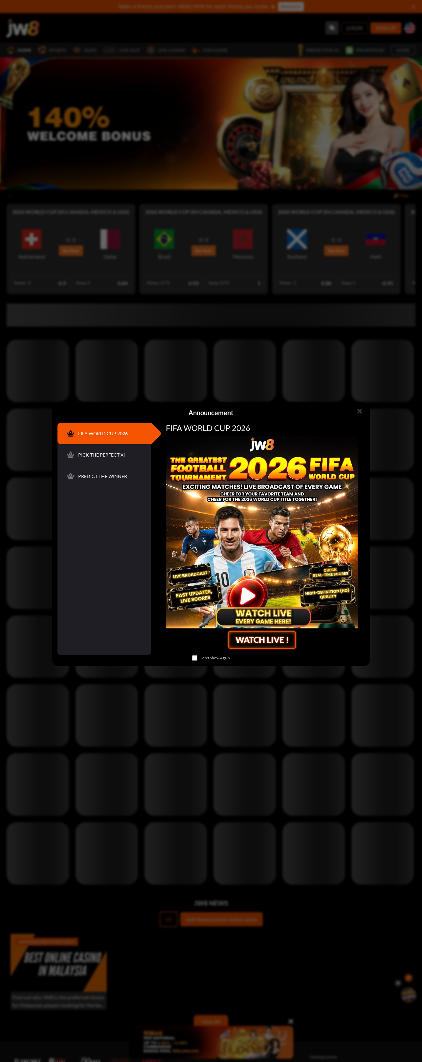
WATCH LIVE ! (262, 639)
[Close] (360, 411)
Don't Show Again (214, 657)
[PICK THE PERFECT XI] (103, 454)
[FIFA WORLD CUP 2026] (103, 433)
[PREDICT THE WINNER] (103, 476)
